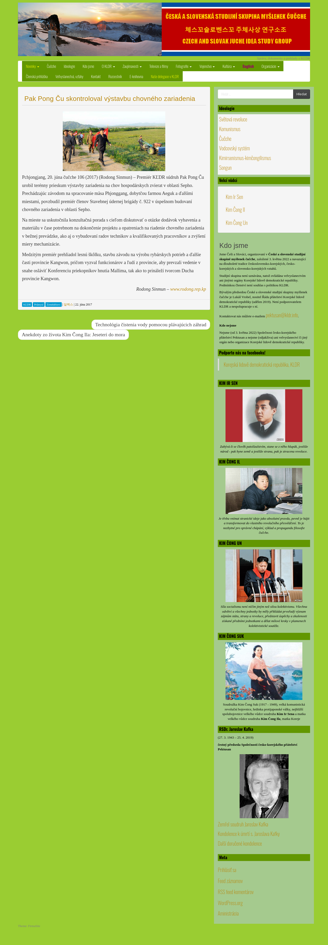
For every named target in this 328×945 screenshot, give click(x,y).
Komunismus (229, 129)
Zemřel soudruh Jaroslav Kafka (243, 824)
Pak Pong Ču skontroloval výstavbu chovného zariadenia (109, 98)
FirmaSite (34, 926)
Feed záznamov (230, 881)
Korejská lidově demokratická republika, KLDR (262, 364)
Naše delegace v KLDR (165, 76)
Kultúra (228, 66)
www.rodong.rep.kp (188, 289)
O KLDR (108, 66)
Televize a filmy (158, 66)
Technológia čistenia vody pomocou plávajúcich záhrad (150, 324)
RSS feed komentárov (236, 892)
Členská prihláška (37, 76)
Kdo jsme (88, 66)
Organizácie (271, 66)
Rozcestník (115, 76)
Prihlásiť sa (227, 870)
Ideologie (69, 66)
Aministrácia (228, 913)
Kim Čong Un (237, 222)
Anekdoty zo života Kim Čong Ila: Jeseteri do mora (73, 334)
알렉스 (68, 304)
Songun (225, 167)
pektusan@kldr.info (282, 315)
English (248, 66)
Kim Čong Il (235, 209)
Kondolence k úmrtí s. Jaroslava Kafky (249, 833)
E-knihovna (136, 76)
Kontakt (96, 76)
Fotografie (184, 66)
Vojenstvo (207, 66)
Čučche (51, 66)
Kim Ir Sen (234, 197)
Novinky (32, 66)
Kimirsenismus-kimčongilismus (245, 158)
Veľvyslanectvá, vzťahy (69, 76)
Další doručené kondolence (240, 843)
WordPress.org (230, 903)
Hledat (301, 94)
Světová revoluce (233, 119)
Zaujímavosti (132, 66)
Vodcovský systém (234, 148)
